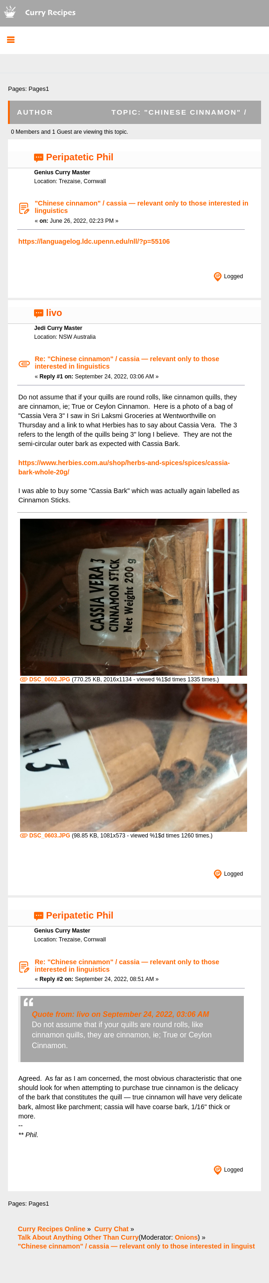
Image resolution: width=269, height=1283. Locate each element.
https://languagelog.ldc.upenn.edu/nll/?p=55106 (94, 241)
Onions (186, 1237)
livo (54, 313)
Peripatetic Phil (80, 157)
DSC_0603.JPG (45, 835)
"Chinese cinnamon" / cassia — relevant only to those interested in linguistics (141, 206)
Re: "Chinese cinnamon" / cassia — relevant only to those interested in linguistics (126, 362)
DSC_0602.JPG (45, 679)
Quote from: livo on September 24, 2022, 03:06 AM (120, 1014)
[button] (10, 40)
